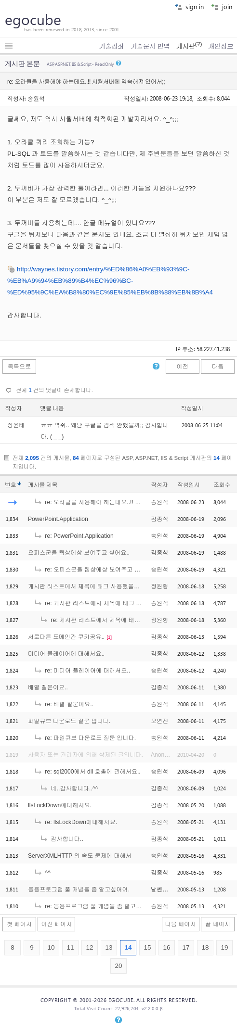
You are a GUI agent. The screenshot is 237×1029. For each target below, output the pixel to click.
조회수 (221, 485)
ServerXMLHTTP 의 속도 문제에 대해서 (80, 855)
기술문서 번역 (150, 46)
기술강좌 (111, 46)
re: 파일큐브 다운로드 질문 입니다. (85, 738)
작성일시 (192, 408)
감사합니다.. (61, 839)
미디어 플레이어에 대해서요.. (66, 653)
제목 (51, 485)
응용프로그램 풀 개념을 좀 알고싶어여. (79, 889)
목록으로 (19, 366)
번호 (10, 485)
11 (70, 947)
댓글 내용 (52, 408)
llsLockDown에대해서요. (60, 805)
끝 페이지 (217, 924)
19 (224, 947)
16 (166, 947)
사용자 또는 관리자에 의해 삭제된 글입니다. (85, 754)
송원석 (36, 98)
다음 (218, 366)
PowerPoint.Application (58, 519)
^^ (42, 872)
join (221, 6)
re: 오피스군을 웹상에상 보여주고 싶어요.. (94, 569)
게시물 (42, 485)
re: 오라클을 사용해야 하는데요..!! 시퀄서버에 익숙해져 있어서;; (122, 502)
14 (128, 947)
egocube (33, 19)
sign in (189, 6)
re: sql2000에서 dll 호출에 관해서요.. (87, 771)
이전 (182, 366)
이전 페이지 (56, 924)
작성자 (13, 408)
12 (89, 947)
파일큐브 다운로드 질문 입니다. (69, 721)
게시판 (188, 46)
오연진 (159, 721)
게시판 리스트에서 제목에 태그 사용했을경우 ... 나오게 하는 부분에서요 (121, 586)
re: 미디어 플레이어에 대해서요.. (82, 670)
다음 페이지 (180, 924)
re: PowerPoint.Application (74, 536)
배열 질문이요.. (48, 687)
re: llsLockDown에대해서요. (75, 822)
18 (205, 947)
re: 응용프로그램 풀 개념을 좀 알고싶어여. (94, 906)
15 (147, 947)
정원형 (159, 586)
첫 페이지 (19, 924)
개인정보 (220, 46)
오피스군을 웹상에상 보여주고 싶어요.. (79, 552)
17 (185, 947)
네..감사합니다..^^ (69, 788)
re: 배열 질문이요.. (63, 704)
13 (108, 947)
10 (50, 947)
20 (118, 965)
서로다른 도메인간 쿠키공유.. (66, 637)
